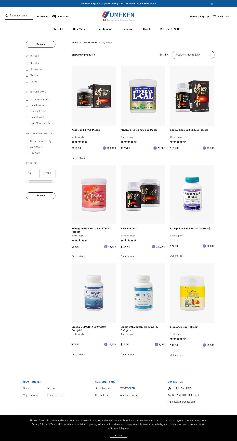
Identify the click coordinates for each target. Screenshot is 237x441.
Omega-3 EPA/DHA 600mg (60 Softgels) (89, 329)
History (51, 388)
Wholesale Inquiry (129, 395)
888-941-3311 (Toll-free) (185, 395)
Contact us (60, 17)
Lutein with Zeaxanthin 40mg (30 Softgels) (139, 329)
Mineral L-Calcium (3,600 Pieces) (139, 130)
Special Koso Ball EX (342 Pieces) (189, 130)
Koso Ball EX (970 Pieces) (86, 130)
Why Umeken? (30, 395)
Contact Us (101, 395)
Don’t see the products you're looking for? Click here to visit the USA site (118, 3)
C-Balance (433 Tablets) (184, 327)
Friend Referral (55, 395)
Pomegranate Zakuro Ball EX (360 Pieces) (91, 230)
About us (27, 388)
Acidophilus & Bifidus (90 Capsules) (190, 228)
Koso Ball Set (128, 228)
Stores (42, 17)
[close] (212, 4)
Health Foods (90, 43)
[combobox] (19, 17)
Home (75, 43)
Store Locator (103, 388)
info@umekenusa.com (184, 402)
